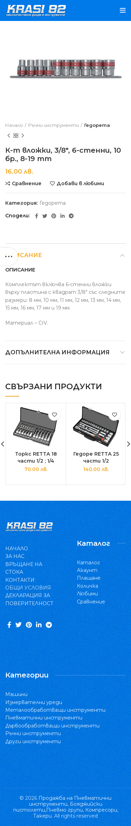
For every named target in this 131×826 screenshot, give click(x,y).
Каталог (88, 562)
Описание (23, 255)
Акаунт (87, 570)
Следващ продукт (23, 135)
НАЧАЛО (16, 548)
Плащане (89, 578)
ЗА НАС (14, 556)
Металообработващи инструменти (55, 710)
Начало (14, 125)
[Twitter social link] (44, 215)
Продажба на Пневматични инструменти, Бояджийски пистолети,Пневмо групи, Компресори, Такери (65, 807)
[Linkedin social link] (62, 215)
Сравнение (27, 183)
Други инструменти (33, 741)
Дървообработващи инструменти (52, 726)
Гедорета (97, 125)
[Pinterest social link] (53, 215)
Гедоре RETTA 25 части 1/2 (96, 457)
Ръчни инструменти (53, 125)
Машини (16, 694)
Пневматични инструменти (43, 718)
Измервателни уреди (33, 702)
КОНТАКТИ (20, 580)
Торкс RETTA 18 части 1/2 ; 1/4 (36, 457)
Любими (87, 593)
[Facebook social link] (36, 215)
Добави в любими (80, 183)
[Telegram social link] (71, 215)
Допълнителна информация (57, 352)
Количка (87, 586)
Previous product (9, 135)
